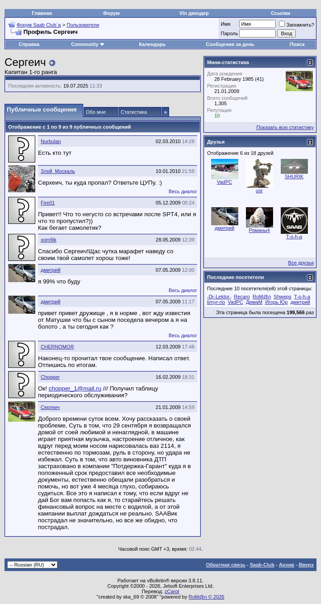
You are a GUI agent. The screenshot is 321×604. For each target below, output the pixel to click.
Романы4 (259, 230)
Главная (42, 13)
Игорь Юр (276, 302)
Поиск (297, 44)
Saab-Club (262, 564)
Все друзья (301, 262)
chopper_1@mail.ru (75, 388)
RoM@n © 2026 (206, 596)
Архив (286, 564)
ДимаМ (254, 302)
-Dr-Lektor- (219, 296)
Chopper (50, 377)
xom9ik (49, 239)
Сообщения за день (230, 44)
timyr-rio (216, 302)
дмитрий (51, 270)
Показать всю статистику (285, 127)
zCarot (172, 591)
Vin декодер (194, 13)
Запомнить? (296, 25)
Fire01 (48, 202)
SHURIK (294, 176)
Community (88, 44)
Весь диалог (183, 191)
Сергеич (50, 407)
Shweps (282, 296)
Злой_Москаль (58, 171)
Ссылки (280, 13)
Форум (111, 13)
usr (259, 190)
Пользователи (83, 25)
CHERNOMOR (57, 346)
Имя (225, 24)
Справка (29, 44)
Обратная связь (225, 564)
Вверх (306, 564)
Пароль (229, 33)
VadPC (224, 182)
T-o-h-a (294, 236)
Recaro (242, 296)
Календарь (152, 44)
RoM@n (262, 296)
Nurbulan (51, 141)
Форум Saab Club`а (39, 25)
